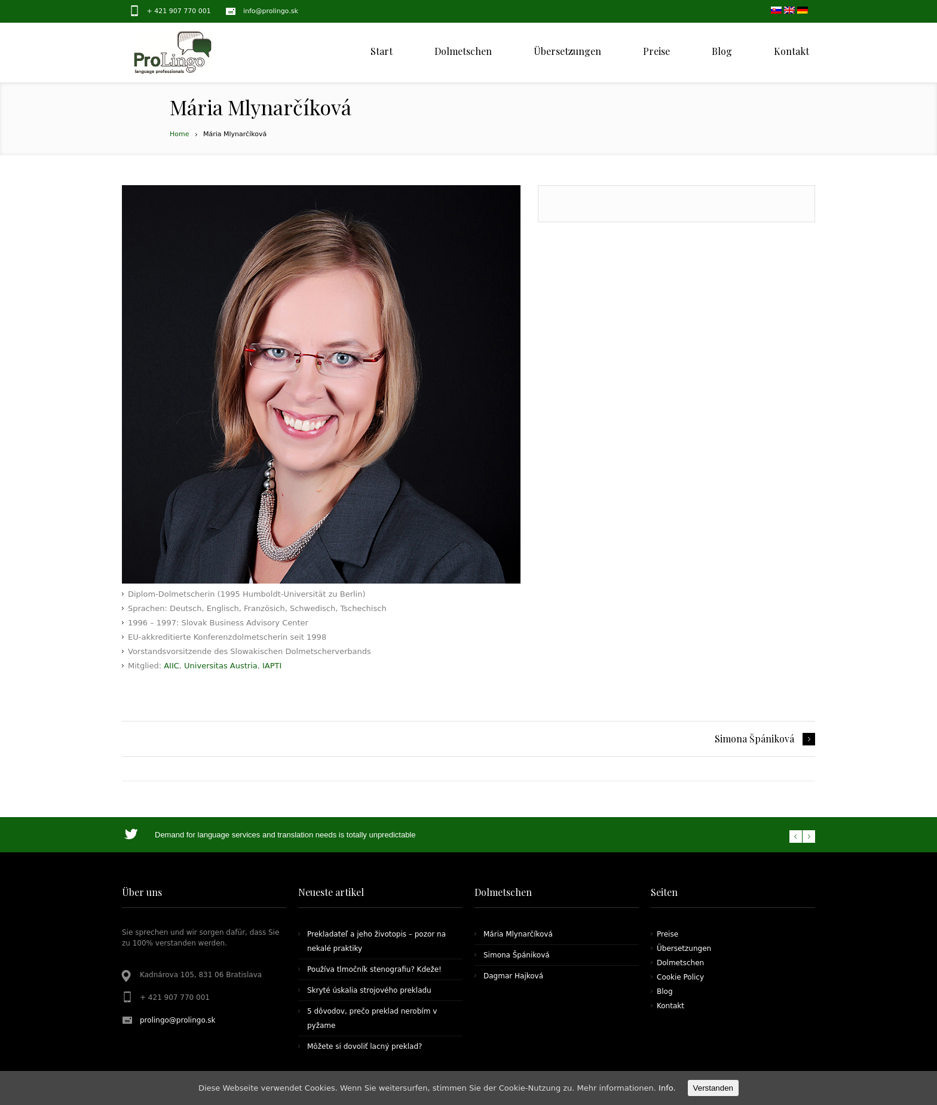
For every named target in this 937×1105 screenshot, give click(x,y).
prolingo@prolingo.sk (178, 1020)
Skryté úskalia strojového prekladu (369, 990)
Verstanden (713, 1087)
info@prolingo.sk (270, 11)
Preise (667, 934)
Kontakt (670, 1006)
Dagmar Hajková (513, 976)
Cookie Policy (680, 977)
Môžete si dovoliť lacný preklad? (364, 1046)
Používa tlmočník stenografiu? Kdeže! (374, 969)
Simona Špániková (754, 739)
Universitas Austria (221, 665)
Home (179, 134)
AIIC (171, 665)
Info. (667, 1087)
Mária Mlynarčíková (518, 934)
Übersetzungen (684, 948)
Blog (665, 991)
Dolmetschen (680, 963)
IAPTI (271, 665)
